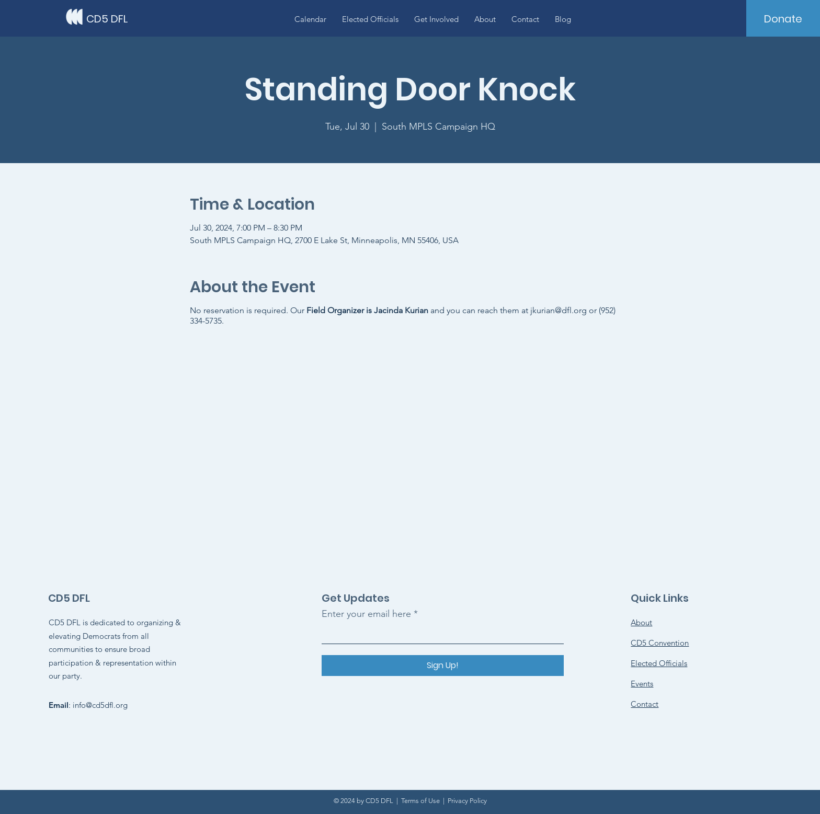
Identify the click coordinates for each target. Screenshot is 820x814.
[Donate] (783, 18)
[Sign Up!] (443, 665)
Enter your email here (366, 613)
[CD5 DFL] (133, 18)
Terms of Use (420, 801)
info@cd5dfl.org (100, 705)
